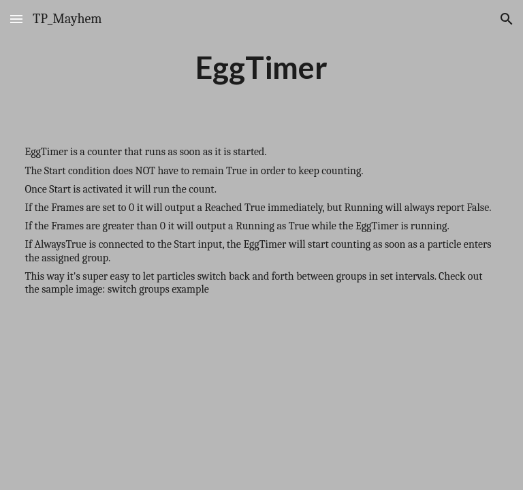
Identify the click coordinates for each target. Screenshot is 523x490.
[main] (262, 67)
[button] (16, 18)
